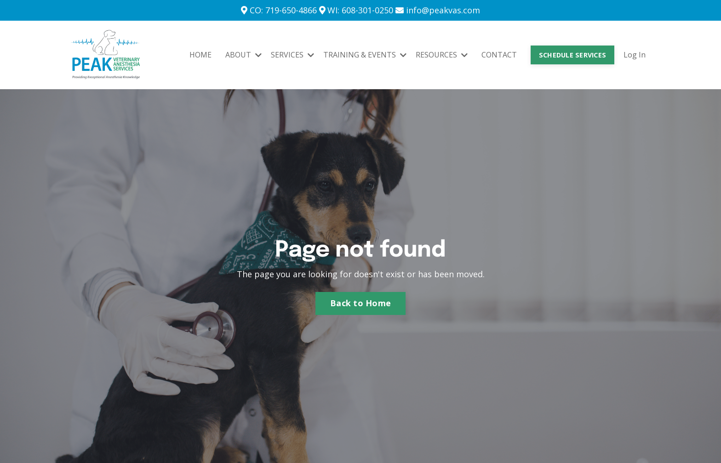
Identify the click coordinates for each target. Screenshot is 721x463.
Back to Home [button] (360, 303)
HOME (200, 55)
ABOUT (243, 55)
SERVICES (292, 55)
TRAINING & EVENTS (364, 55)
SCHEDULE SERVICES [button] (572, 55)
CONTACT (499, 55)
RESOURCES (442, 55)
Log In (635, 55)
